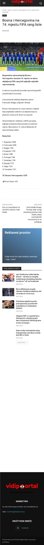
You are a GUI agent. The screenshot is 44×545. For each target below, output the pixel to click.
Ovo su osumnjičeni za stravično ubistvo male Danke (11, 209)
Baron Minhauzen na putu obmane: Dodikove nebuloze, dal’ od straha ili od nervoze (29, 291)
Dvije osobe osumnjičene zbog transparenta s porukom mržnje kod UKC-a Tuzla (28, 333)
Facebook (25, 528)
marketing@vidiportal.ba (15, 512)
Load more (22, 342)
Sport (10, 10)
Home (4, 10)
